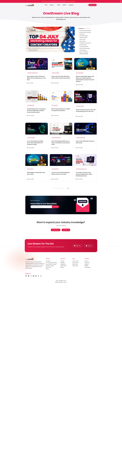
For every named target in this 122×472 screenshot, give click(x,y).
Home (46, 4)
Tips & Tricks (54, 105)
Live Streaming (30, 105)
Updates (64, 4)
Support (62, 267)
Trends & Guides (55, 73)
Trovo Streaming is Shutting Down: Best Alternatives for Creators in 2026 (35, 142)
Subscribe (55, 206)
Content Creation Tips (32, 73)
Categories (72, 5)
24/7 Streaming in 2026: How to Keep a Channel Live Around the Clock (60, 142)
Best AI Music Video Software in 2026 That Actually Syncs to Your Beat (36, 78)
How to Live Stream (56, 137)
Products (52, 5)
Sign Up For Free (92, 5)
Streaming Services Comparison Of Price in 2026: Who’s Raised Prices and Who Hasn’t (36, 110)
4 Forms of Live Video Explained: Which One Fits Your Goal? (60, 173)
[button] (66, 49)
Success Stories (79, 73)
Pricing (58, 4)
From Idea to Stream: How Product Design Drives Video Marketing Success (84, 174)
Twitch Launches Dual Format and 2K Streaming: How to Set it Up (85, 110)
